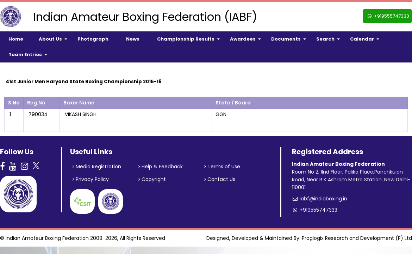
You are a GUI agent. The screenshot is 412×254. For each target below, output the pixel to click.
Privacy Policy (91, 179)
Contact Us (219, 179)
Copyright (152, 179)
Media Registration (97, 166)
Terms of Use (222, 166)
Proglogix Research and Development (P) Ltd (357, 238)
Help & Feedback (160, 166)
